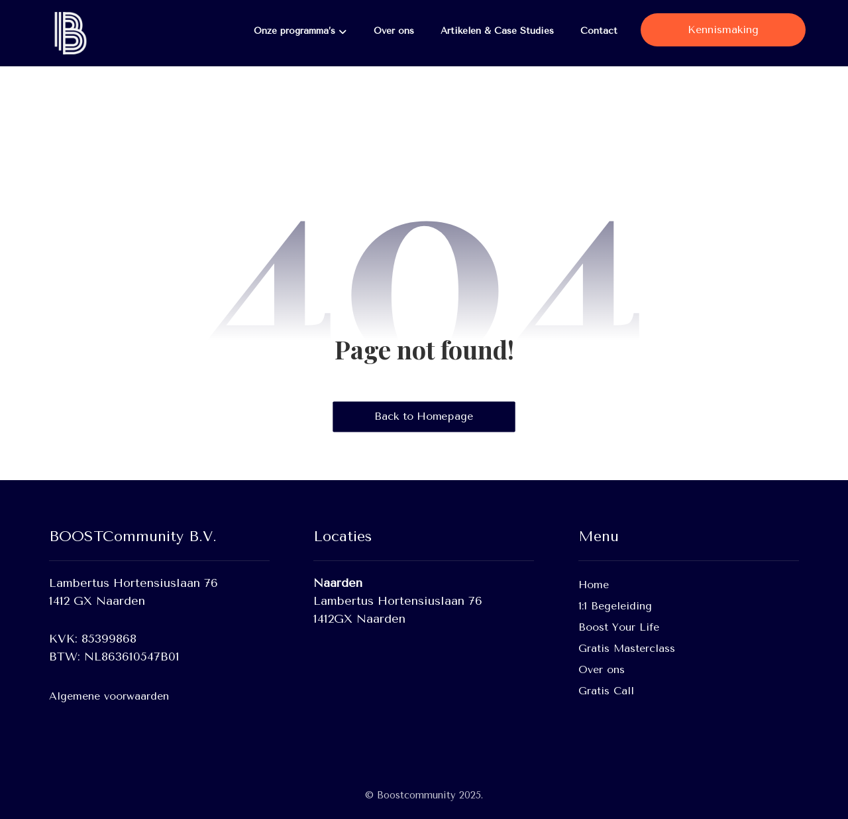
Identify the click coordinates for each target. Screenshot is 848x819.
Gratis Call (606, 690)
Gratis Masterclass (626, 648)
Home (593, 584)
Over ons (601, 669)
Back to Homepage (423, 416)
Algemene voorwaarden (109, 696)
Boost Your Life (618, 627)
